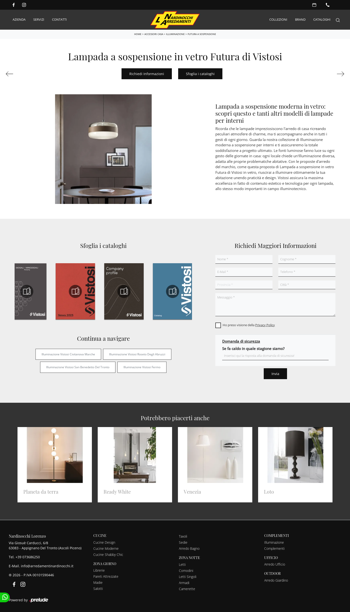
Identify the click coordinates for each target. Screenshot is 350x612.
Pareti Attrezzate (105, 575)
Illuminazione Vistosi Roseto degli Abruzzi (137, 353)
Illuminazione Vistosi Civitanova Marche (68, 353)
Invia (275, 373)
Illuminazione (175, 33)
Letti (182, 563)
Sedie (183, 541)
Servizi (38, 19)
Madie (98, 581)
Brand (300, 19)
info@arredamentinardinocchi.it (47, 565)
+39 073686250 (28, 556)
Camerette (187, 588)
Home (137, 33)
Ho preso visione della (249, 324)
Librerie (99, 569)
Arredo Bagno (189, 547)
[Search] (337, 19)
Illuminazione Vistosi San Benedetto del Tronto (77, 366)
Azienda (19, 19)
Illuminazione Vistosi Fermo (141, 366)
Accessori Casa (153, 33)
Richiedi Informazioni (146, 73)
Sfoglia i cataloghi (200, 73)
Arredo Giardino (276, 579)
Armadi (184, 582)
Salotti (98, 588)
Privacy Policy (265, 324)
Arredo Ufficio (274, 563)
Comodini (186, 570)
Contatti (59, 19)
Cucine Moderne (106, 547)
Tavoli (183, 535)
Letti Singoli (187, 576)
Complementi (274, 547)
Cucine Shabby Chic (108, 553)
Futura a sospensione (202, 33)
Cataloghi (322, 19)
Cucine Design (104, 541)
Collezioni (278, 19)
